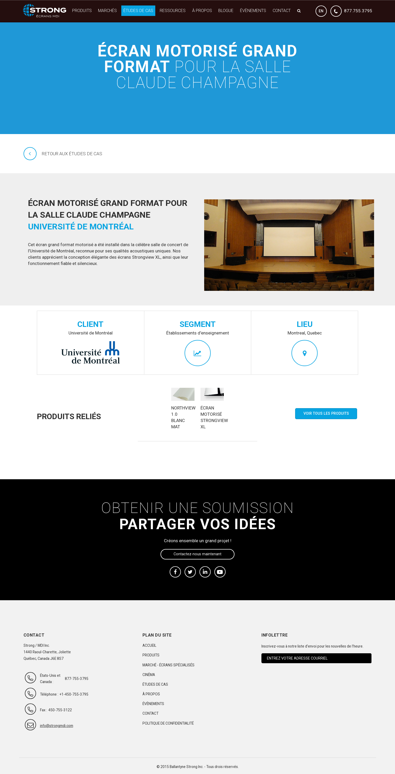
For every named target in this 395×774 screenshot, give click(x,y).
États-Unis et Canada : (50, 678)
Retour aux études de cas (72, 153)
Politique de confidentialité (168, 723)
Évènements (253, 10)
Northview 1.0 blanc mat (182, 417)
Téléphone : (49, 694)
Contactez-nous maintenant (197, 554)
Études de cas (138, 10)
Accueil (149, 645)
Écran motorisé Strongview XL (212, 417)
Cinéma (148, 675)
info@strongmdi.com (52, 726)
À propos (202, 10)
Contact (282, 10)
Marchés (107, 10)
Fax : (43, 710)
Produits (82, 10)
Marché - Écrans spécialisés (168, 665)
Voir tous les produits (326, 413)
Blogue (225, 10)
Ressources (173, 10)
